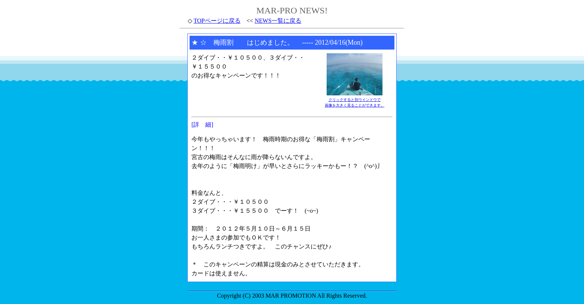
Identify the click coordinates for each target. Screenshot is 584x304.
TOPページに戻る (217, 21)
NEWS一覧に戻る (278, 21)
